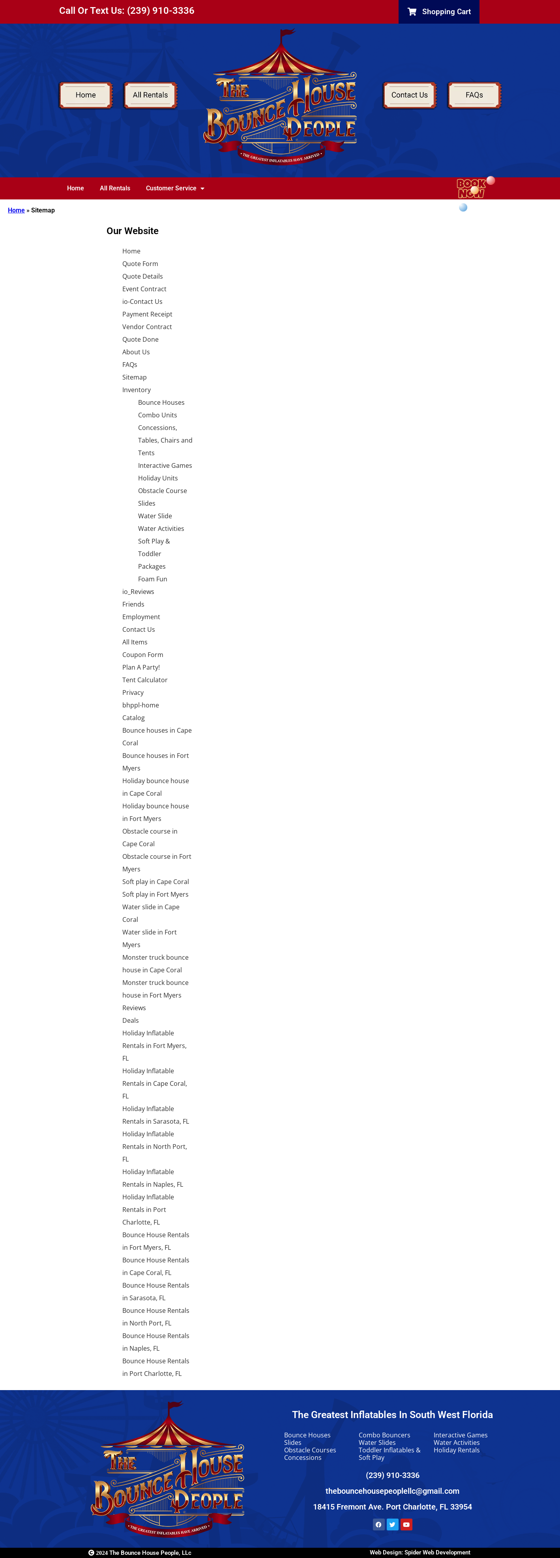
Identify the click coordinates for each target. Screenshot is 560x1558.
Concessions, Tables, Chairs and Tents (165, 440)
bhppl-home (140, 705)
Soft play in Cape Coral (155, 881)
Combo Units (157, 415)
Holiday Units (158, 478)
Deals (130, 1020)
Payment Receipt (147, 314)
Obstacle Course (162, 490)
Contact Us (138, 629)
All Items (135, 642)
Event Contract (144, 289)
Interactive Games (165, 465)
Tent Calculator (145, 680)
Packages (152, 566)
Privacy (133, 692)
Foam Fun (152, 579)
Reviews (134, 1007)
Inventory (136, 389)
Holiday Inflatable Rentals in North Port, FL (154, 1146)
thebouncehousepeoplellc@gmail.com (392, 1491)
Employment (141, 616)
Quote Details (142, 276)
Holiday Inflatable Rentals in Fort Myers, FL (154, 1046)
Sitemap (134, 377)
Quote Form (140, 263)
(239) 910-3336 (393, 1475)
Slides (146, 503)
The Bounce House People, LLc (139, 1552)
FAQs (129, 364)
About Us (136, 352)
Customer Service (175, 188)
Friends (133, 604)
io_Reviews (138, 591)
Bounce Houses (161, 402)
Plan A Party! (141, 667)
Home (75, 188)
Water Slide (155, 516)
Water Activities (161, 528)
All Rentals (115, 188)
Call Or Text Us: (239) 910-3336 (127, 10)
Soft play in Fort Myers (155, 894)
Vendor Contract (147, 326)
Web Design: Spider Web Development (420, 1552)
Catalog (133, 717)
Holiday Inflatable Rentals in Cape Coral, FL (154, 1083)
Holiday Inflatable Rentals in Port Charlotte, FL (148, 1210)
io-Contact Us (142, 301)
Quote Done (140, 339)
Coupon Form (142, 654)
